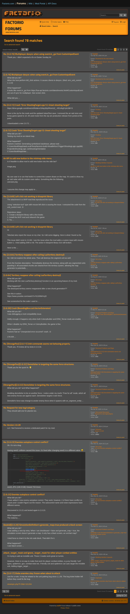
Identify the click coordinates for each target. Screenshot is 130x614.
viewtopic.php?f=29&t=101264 (19, 584)
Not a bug (98, 201)
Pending (98, 109)
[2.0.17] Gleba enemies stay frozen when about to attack (108, 581)
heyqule (95, 54)
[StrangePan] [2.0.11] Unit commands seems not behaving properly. (106, 352)
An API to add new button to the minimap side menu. (107, 166)
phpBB (58, 605)
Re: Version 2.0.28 (12, 425)
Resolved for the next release (104, 58)
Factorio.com (8, 3)
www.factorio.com (12, 32)
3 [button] (120, 49)
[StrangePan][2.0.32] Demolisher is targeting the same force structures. (107, 372)
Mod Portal (40, 3)
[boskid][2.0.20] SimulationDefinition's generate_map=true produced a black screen (108, 533)
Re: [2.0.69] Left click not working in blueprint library (28, 196)
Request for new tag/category (104, 414)
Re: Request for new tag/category (19, 407)
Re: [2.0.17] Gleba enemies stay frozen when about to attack (31, 573)
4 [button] (123, 49)
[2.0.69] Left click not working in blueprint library (109, 202)
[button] (126, 49)
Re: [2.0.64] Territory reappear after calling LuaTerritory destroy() (33, 254)
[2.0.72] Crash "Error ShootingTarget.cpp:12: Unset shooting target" (106, 113)
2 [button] (118, 49)
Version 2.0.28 (99, 431)
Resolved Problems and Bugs (104, 313)
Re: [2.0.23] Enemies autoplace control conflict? (25, 442)
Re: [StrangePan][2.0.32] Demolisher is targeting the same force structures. (38, 364)
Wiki (30, 3)
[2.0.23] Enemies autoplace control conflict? (108, 448)
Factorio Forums (14, 25)
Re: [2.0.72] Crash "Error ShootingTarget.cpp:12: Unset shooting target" (36, 105)
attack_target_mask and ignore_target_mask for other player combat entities (107, 561)
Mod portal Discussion (102, 412)
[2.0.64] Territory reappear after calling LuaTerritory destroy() (106, 263)
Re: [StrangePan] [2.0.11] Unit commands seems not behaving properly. (36, 343)
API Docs (52, 3)
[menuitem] (56, 22)
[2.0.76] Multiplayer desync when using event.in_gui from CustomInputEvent (108, 62)
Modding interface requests (103, 163)
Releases (98, 429)
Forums (21, 3)
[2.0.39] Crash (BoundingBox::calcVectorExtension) (110, 314)
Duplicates (98, 578)
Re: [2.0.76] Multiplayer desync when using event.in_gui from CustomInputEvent (41, 54)
